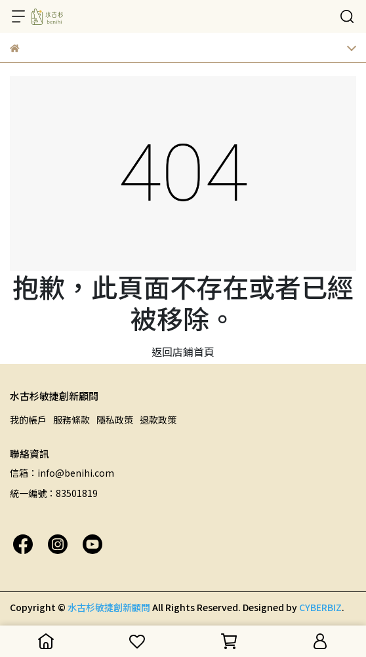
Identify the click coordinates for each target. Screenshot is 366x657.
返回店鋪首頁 (183, 351)
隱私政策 (114, 419)
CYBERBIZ (320, 607)
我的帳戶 (28, 419)
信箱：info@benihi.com (62, 472)
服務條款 (71, 419)
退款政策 (158, 419)
